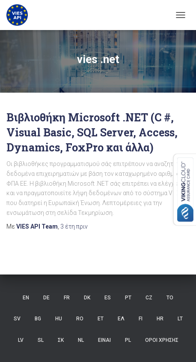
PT (128, 298)
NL (81, 340)
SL (41, 340)
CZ (149, 298)
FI (141, 319)
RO (79, 319)
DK (87, 298)
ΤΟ (169, 298)
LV (21, 340)
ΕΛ (121, 319)
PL (128, 340)
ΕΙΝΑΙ (104, 340)
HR (160, 319)
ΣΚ (61, 340)
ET (101, 319)
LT (180, 319)
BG (38, 319)
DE (46, 298)
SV (17, 319)
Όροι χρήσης (161, 340)
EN (26, 298)
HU (58, 319)
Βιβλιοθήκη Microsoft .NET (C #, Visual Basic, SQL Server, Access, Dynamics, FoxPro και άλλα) (92, 132)
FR (67, 298)
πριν (74, 226)
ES (107, 298)
